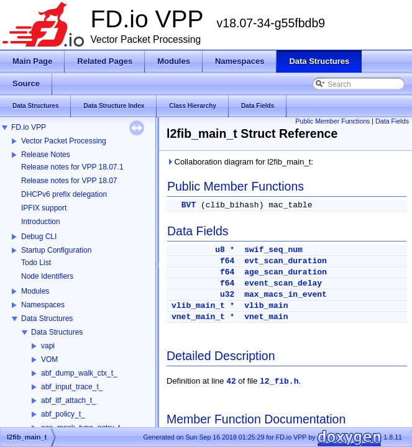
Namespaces (43, 304)
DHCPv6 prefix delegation (64, 194)
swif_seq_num (273, 250)
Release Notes (45, 154)
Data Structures (47, 318)
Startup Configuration (56, 250)
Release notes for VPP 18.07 (69, 180)
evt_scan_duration (285, 261)
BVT (188, 205)
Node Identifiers (47, 276)
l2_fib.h (279, 381)
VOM (49, 359)
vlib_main (266, 305)
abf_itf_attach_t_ (68, 400)
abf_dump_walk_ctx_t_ (79, 373)
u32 (227, 294)
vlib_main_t (198, 305)
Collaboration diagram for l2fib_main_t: (240, 161)
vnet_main (266, 317)
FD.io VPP (28, 127)
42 (231, 381)
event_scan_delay (283, 283)
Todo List (36, 262)
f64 (227, 261)
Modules (35, 291)
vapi (48, 345)
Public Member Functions (332, 121)
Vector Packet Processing (63, 141)
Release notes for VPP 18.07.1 (72, 167)
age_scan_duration (285, 272)
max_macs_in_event (285, 294)
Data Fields (392, 121)
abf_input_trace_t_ (72, 386)
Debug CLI (39, 236)
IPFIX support (43, 208)
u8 (220, 250)
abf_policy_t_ (63, 414)
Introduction (40, 221)
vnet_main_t (198, 317)
